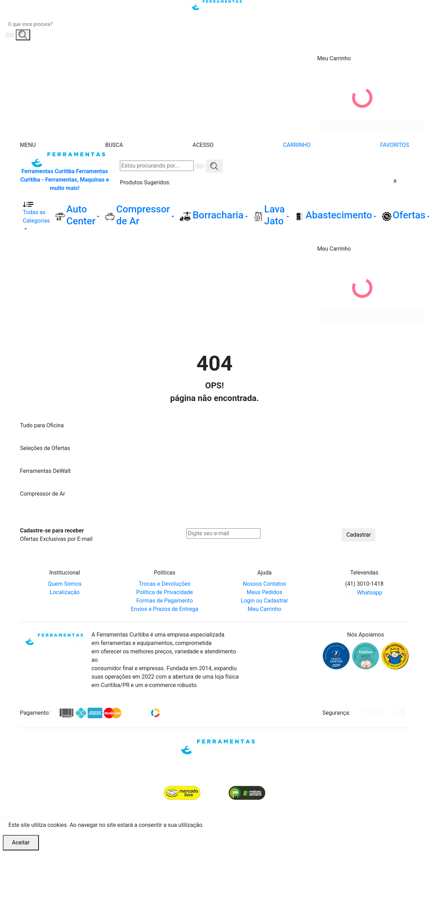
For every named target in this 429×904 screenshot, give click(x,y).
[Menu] (28, 136)
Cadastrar (358, 534)
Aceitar (21, 842)
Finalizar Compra (372, 125)
